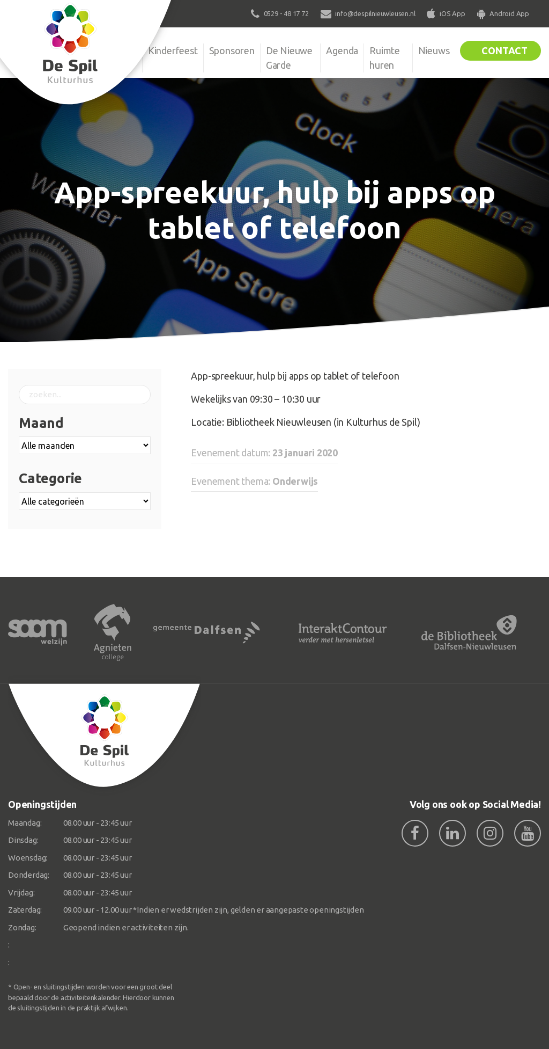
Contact (504, 50)
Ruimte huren (384, 57)
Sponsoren (232, 50)
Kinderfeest (173, 50)
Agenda (342, 50)
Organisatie (112, 50)
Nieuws (434, 50)
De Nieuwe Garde (289, 57)
